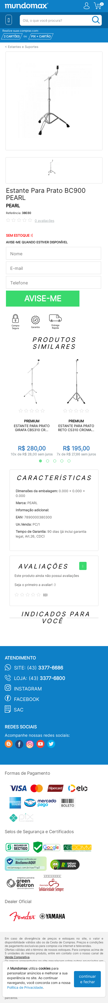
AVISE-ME (42, 298)
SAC (19, 710)
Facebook (26, 699)
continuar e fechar (87, 979)
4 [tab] (59, 461)
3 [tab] (52, 461)
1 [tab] (38, 461)
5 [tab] (66, 461)
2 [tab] (45, 461)
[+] (83, 566)
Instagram (28, 689)
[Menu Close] (8, 20)
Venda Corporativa (17, 957)
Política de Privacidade (25, 987)
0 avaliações (44, 221)
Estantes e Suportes (23, 47)
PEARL (13, 206)
